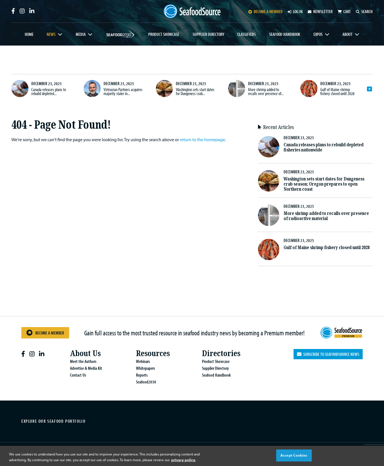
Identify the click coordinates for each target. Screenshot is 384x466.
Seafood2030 (120, 34)
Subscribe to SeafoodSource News (328, 354)
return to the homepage (202, 139)
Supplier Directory (208, 34)
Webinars (143, 361)
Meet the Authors (83, 361)
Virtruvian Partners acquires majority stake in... (123, 91)
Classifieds (246, 34)
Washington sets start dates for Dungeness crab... (195, 91)
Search (364, 11)
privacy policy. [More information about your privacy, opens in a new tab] (183, 459)
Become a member (265, 11)
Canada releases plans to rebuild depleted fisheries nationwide (324, 147)
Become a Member (45, 333)
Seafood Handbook (284, 34)
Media (81, 34)
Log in (295, 11)
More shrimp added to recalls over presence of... (266, 91)
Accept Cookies (293, 455)
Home (29, 34)
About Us (85, 353)
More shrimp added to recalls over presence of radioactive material (326, 216)
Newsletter (320, 11)
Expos (318, 34)
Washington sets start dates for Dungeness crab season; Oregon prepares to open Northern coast (324, 184)
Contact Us (78, 375)
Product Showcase (163, 34)
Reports (142, 375)
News (51, 34)
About (347, 34)
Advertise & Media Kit (86, 368)
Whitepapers (145, 368)
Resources (153, 353)
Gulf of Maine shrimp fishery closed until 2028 (337, 91)
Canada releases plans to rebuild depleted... (48, 91)
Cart (344, 11)
